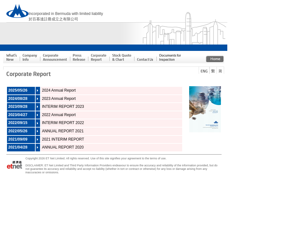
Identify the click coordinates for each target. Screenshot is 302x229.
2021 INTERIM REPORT (63, 139)
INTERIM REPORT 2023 (63, 106)
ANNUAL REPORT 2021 (63, 131)
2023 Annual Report (59, 98)
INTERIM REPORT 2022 (63, 123)
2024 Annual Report (59, 90)
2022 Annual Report (59, 115)
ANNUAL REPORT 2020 (63, 147)
